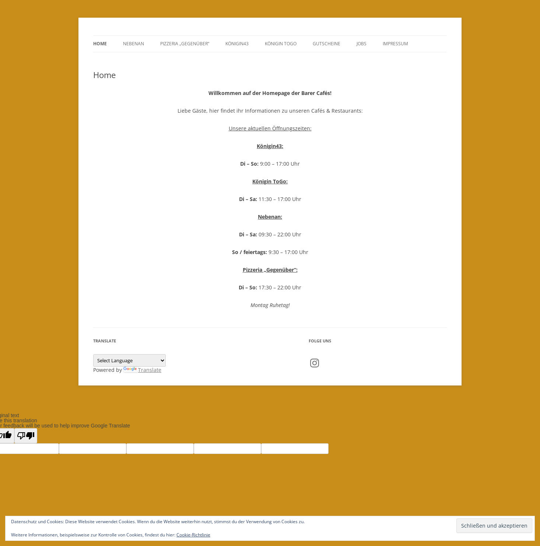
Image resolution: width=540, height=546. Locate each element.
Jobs (362, 43)
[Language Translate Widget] (129, 360)
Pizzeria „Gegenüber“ (184, 43)
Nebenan (133, 43)
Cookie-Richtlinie (193, 535)
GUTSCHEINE (326, 43)
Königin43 (237, 43)
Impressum (395, 43)
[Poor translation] (25, 435)
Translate (142, 369)
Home (100, 43)
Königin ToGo (281, 43)
